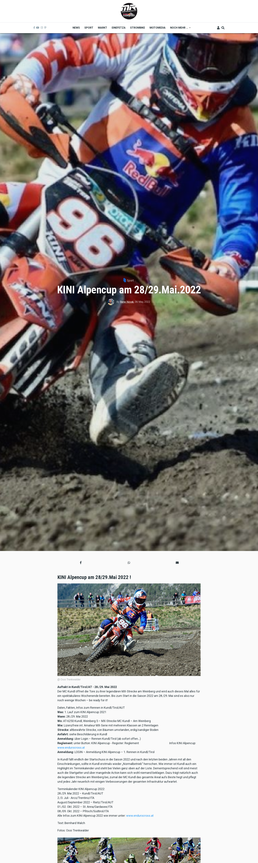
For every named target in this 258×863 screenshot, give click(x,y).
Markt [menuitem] (102, 27)
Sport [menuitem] (88, 27)
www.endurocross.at (71, 747)
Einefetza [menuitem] (119, 27)
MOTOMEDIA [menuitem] (158, 27)
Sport (130, 280)
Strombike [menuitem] (137, 27)
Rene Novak (127, 301)
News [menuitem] (76, 27)
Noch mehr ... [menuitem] (179, 29)
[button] (80, 562)
